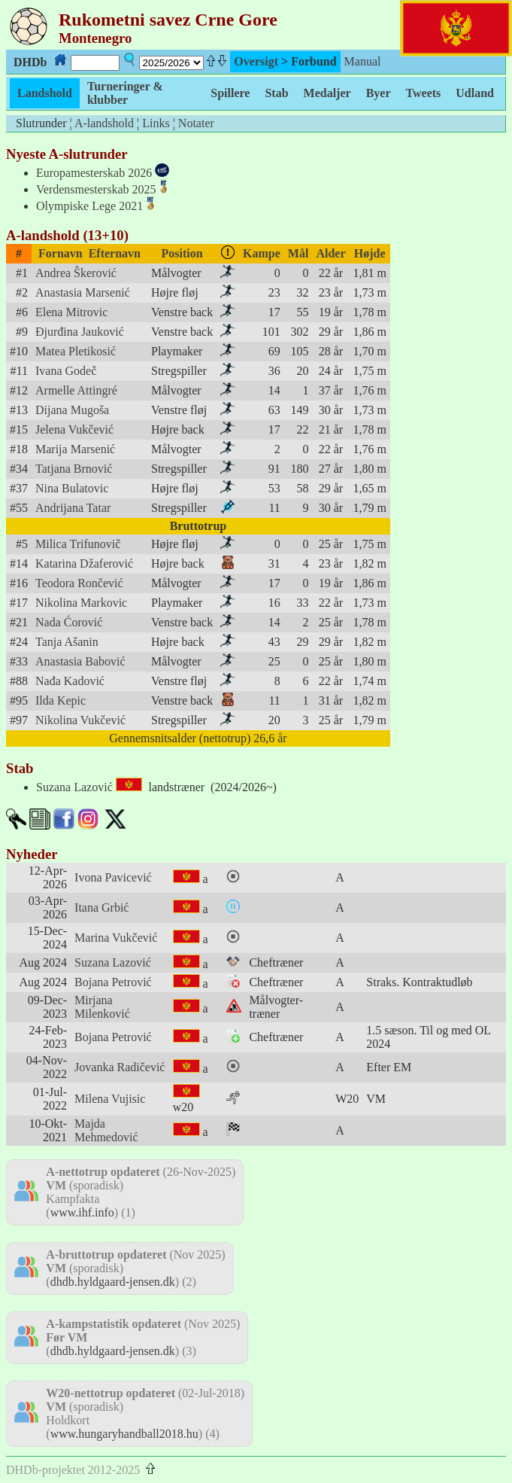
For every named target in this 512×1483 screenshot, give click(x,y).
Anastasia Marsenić (82, 292)
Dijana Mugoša (72, 409)
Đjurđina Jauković (79, 331)
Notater (196, 123)
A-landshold (104, 123)
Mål (298, 253)
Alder (330, 253)
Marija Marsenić (75, 449)
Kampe (261, 253)
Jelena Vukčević (74, 429)
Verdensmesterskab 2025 (96, 189)
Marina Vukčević (115, 937)
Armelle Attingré (76, 390)
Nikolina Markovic (81, 602)
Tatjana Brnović (73, 468)
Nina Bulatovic (71, 488)
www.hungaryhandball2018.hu (124, 1433)
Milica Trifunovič (77, 543)
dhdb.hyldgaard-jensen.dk (112, 1281)
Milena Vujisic (109, 1098)
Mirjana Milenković (102, 1007)
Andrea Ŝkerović (76, 272)
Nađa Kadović (70, 681)
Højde (370, 253)
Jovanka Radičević (119, 1067)
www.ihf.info (82, 1212)
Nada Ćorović (68, 622)
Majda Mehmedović (106, 1130)
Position (182, 253)
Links (155, 123)
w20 (183, 1107)
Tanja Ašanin (66, 641)
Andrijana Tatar (73, 507)
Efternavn (115, 253)
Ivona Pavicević (113, 877)
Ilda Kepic (60, 700)
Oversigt (256, 61)
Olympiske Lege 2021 (89, 205)
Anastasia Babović (80, 661)
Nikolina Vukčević (80, 720)
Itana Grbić (101, 907)
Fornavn (60, 253)
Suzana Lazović (74, 787)
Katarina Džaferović (84, 563)
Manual (362, 61)
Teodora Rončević (79, 583)
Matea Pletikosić (75, 351)
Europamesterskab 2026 (94, 172)
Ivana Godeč (65, 370)
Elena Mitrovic (71, 312)
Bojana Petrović (113, 982)
